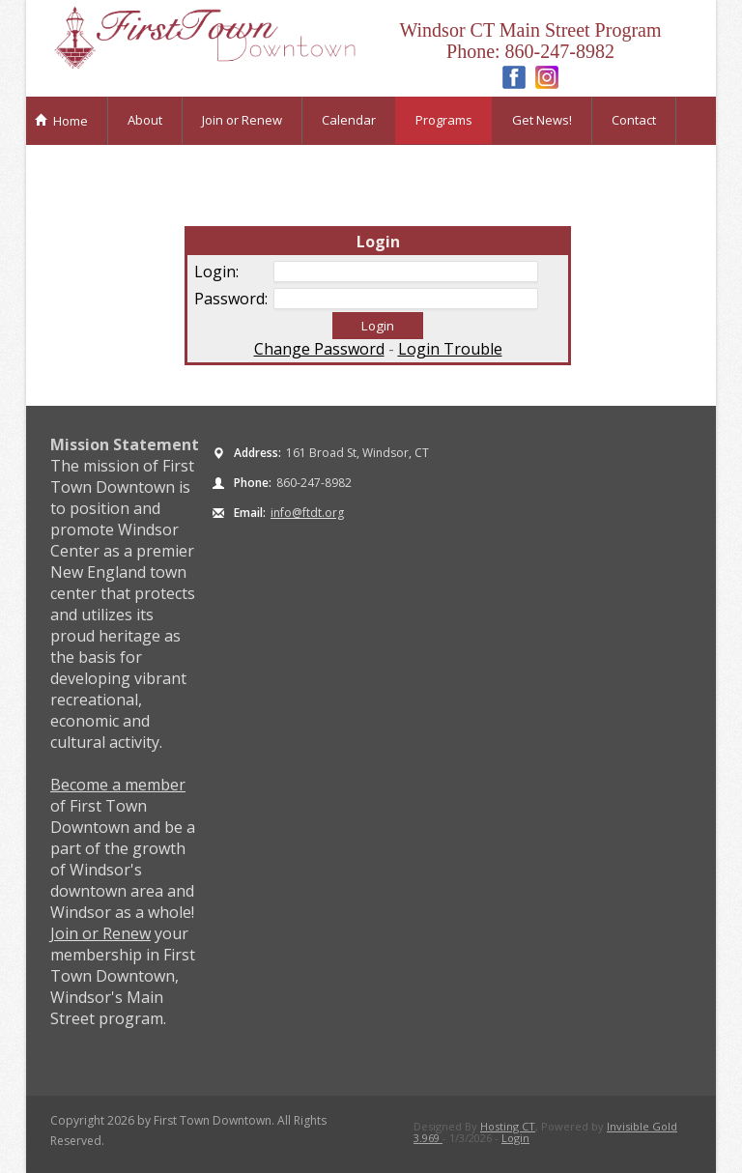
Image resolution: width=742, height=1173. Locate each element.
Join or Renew (242, 120)
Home (61, 120)
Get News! (542, 120)
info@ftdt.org (307, 512)
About (145, 120)
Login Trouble (450, 348)
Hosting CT (507, 1126)
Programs (443, 120)
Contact (634, 120)
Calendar (349, 120)
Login (515, 1137)
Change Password (319, 348)
